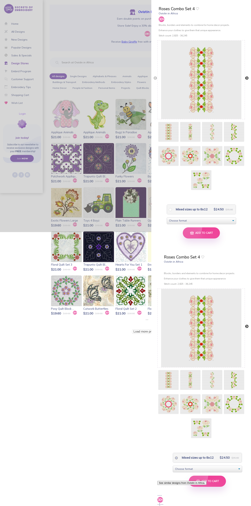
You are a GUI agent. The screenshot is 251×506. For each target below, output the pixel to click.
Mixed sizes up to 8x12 (191, 209)
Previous (155, 78)
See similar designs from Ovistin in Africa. (182, 482)
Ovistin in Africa (168, 13)
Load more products (146, 331)
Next (247, 78)
